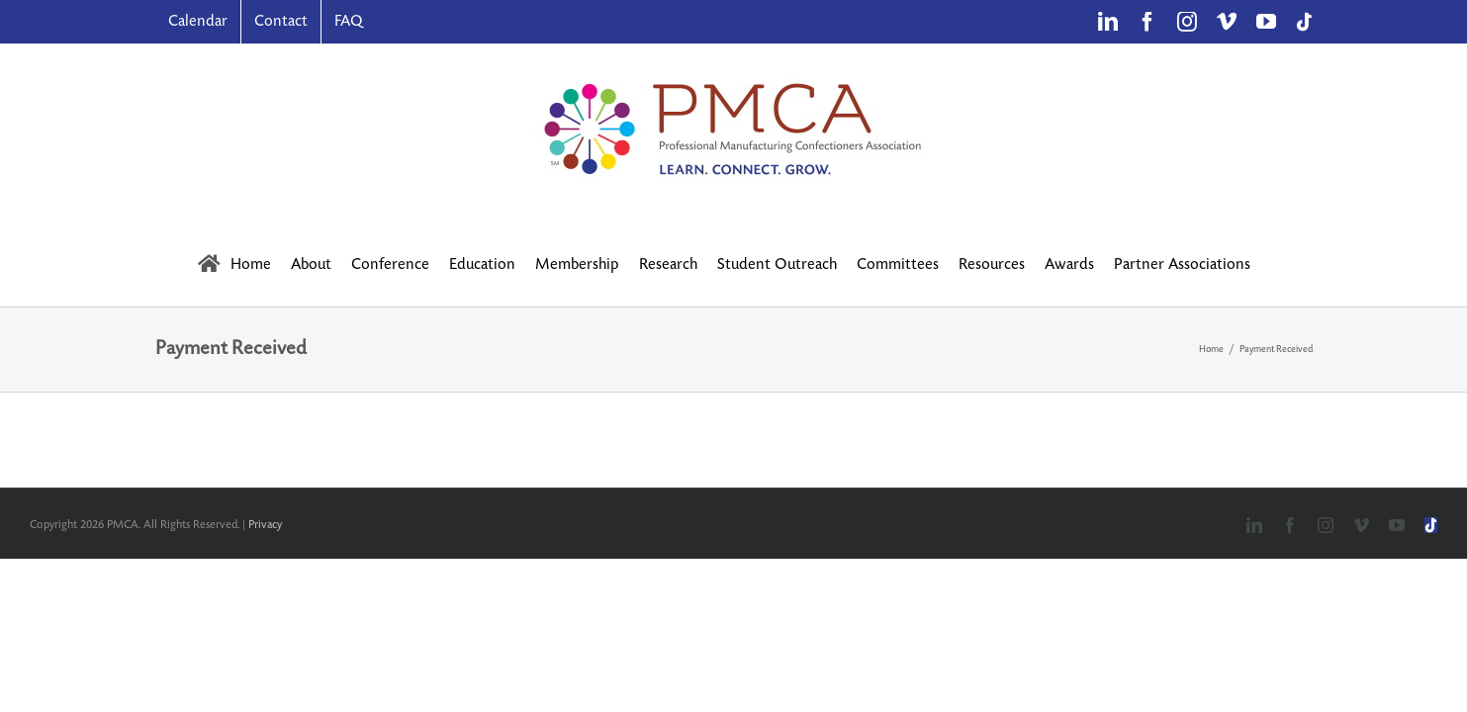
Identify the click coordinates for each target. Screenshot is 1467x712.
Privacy (265, 524)
